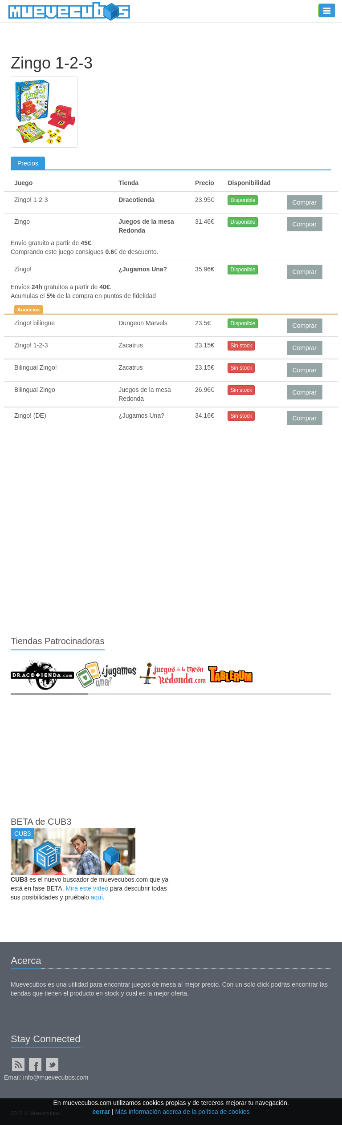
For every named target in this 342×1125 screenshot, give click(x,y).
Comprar (305, 202)
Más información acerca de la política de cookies (182, 1111)
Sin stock (241, 346)
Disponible (242, 200)
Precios (27, 163)
